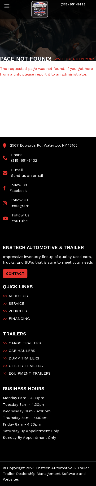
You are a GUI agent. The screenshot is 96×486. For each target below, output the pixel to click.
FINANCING (16, 318)
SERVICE (13, 303)
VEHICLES (15, 311)
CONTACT (15, 273)
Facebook (18, 190)
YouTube (20, 221)
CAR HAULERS (19, 350)
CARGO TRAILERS (22, 343)
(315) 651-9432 (24, 160)
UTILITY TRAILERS (23, 365)
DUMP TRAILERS (21, 358)
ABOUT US (15, 296)
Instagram (20, 205)
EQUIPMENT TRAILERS (27, 373)
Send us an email (27, 175)
